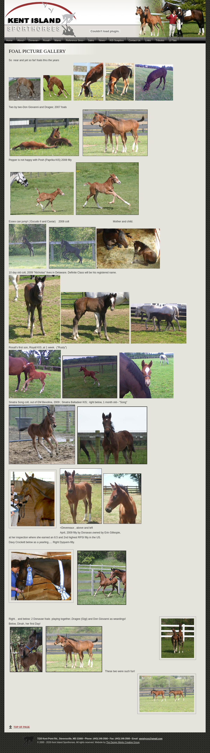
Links (148, 40)
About (20, 40)
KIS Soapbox (117, 40)
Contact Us (134, 40)
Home (9, 40)
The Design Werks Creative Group (123, 742)
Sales (91, 40)
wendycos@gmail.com (151, 738)
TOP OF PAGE (22, 727)
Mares (57, 40)
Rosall (46, 40)
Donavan (33, 40)
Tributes (160, 40)
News (102, 40)
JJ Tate (173, 40)
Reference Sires (74, 40)
